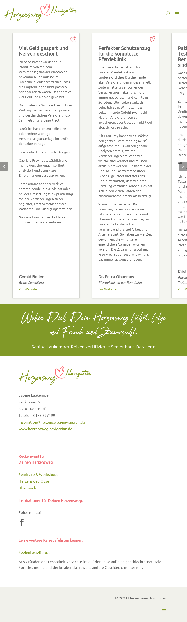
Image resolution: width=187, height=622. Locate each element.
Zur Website (28, 289)
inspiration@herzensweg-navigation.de (52, 422)
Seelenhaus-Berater (35, 552)
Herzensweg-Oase (34, 481)
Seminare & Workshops (38, 474)
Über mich (27, 488)
